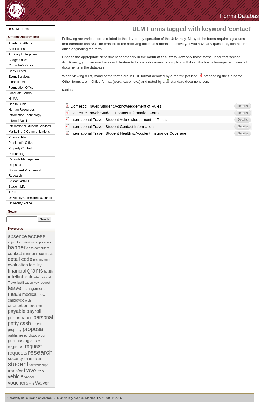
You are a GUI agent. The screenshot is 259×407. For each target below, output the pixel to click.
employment (42, 260)
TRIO (12, 192)
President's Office (21, 143)
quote (35, 341)
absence (17, 236)
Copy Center (17, 71)
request (33, 346)
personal (43, 317)
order (29, 300)
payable (16, 311)
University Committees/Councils (31, 198)
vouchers (18, 383)
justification (25, 282)
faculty (35, 264)
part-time (35, 306)
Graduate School (20, 93)
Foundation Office (21, 87)
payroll (33, 311)
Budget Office (18, 60)
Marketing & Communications (29, 131)
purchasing (19, 340)
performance (20, 317)
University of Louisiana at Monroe (29, 398)
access (36, 236)
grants (35, 270)
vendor (29, 377)
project (36, 324)
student (18, 363)
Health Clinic (17, 104)
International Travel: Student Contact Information (112, 126)
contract (46, 254)
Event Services (19, 76)
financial (17, 271)
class (30, 248)
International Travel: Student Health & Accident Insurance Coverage (128, 133)
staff (38, 359)
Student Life (17, 187)
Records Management (24, 159)
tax (32, 365)
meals (14, 294)
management (33, 289)
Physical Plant (18, 137)
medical (30, 294)
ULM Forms (20, 29)
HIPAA (13, 98)
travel (31, 370)
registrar (16, 346)
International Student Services (30, 126)
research (40, 352)
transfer (15, 370)
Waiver (42, 383)
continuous (30, 254)
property (15, 330)
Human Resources (22, 109)
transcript (40, 365)
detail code (20, 259)
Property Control (20, 148)
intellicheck (20, 277)
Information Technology (25, 115)
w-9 (31, 383)
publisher (15, 335)
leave (14, 288)
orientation (18, 305)
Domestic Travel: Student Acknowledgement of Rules (115, 106)
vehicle (16, 376)
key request (42, 282)
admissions (27, 242)
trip (41, 371)
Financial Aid (17, 82)
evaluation (18, 264)
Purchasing (16, 154)
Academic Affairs (20, 43)
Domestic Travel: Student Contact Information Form (114, 113)
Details (243, 106)
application (43, 242)
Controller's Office (21, 65)
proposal (33, 329)
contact (15, 253)
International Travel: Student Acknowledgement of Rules (118, 119)
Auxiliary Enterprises (23, 54)
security (15, 358)
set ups (29, 359)
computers (41, 248)
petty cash (19, 323)
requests (17, 353)
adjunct (13, 242)
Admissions (17, 49)
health (48, 271)
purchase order (34, 335)
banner (16, 247)
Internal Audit (18, 121)
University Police (20, 203)
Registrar (15, 165)
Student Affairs (19, 181)
